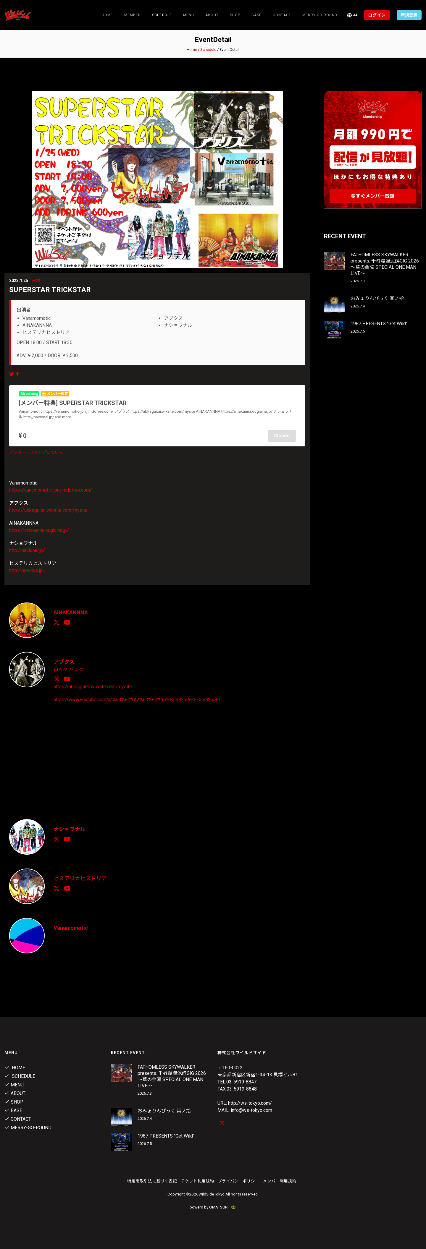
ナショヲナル (69, 829)
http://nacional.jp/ (27, 550)
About (212, 15)
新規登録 (409, 15)
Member (132, 15)
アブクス (64, 662)
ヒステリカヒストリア (80, 878)
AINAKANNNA (71, 612)
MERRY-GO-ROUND (319, 15)
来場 (36, 280)
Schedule (208, 49)
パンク (76, 669)
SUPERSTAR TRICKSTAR (50, 290)
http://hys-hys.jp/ (27, 570)
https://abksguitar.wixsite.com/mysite (48, 510)
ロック (61, 669)
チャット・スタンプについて (36, 452)
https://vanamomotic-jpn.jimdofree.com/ (50, 490)
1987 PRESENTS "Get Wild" (379, 323)
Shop (235, 15)
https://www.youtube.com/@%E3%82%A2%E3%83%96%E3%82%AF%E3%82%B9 (137, 699)
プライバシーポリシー (238, 1180)
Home (107, 15)
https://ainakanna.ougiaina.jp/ (39, 530)
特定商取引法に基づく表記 (152, 1180)
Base (256, 15)
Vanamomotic (71, 927)
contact (282, 15)
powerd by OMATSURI (213, 1206)
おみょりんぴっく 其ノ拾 (377, 298)
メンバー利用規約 (279, 1180)
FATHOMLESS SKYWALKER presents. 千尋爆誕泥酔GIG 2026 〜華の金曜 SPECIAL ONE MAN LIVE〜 (385, 264)
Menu (188, 15)
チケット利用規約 (197, 1180)
